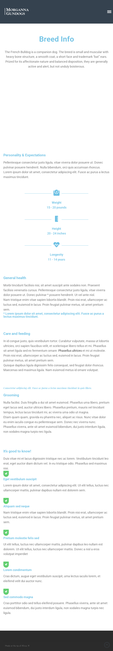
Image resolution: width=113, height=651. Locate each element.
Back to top (107, 645)
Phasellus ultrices (70, 350)
